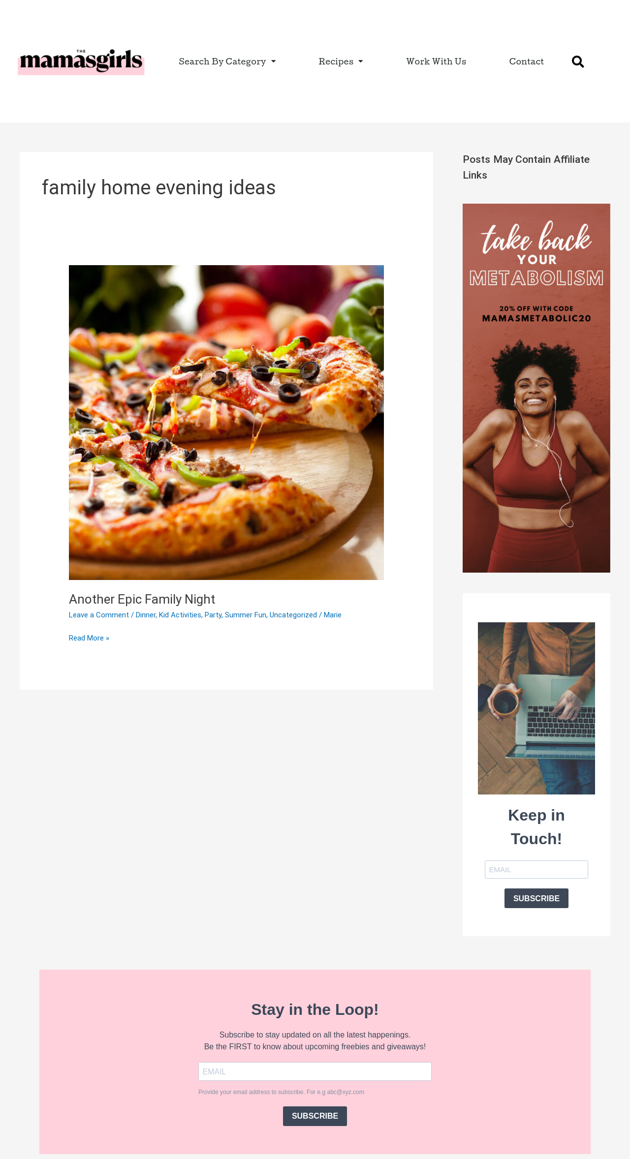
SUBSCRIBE (536, 898)
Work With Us (436, 61)
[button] (578, 61)
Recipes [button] (340, 61)
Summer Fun (245, 614)
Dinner (146, 614)
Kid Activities (180, 614)
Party (213, 614)
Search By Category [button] (227, 61)
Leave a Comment (99, 614)
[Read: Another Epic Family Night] (226, 422)
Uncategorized (293, 614)
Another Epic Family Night (142, 599)
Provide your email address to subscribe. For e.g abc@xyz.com (281, 1092)
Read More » (89, 637)
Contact (526, 61)
